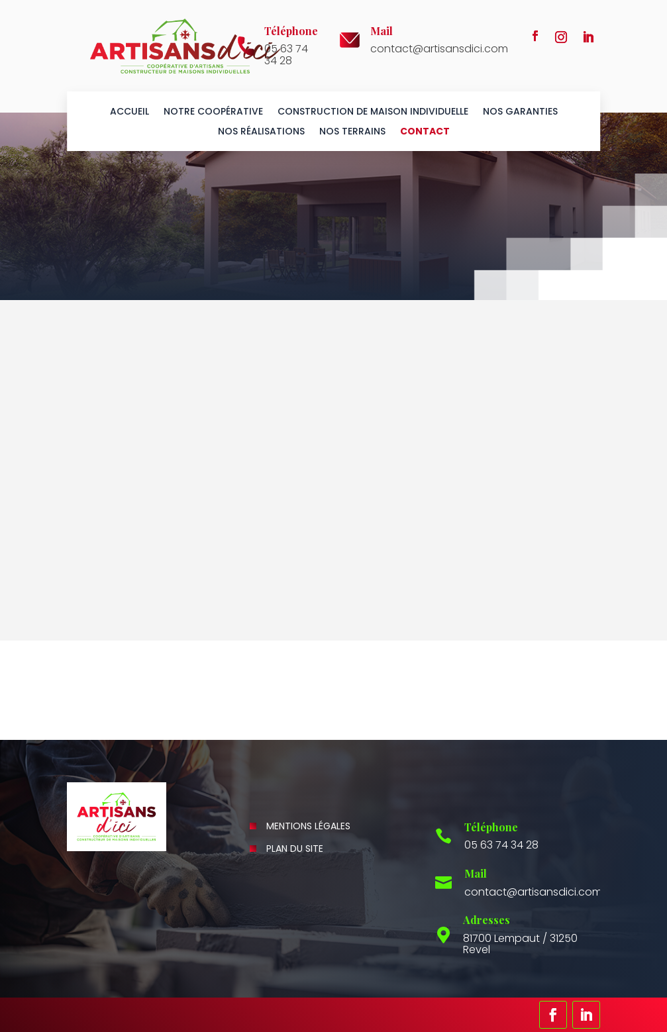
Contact (425, 132)
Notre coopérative (213, 112)
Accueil (129, 112)
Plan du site (294, 848)
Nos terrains (352, 132)
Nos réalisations (261, 132)
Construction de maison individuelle (373, 112)
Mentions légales (308, 826)
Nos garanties (520, 112)
